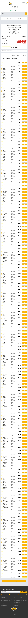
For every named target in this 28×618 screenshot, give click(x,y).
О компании (16, 603)
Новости (2, 602)
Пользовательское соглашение (20, 600)
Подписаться (24, 591)
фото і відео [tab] (22, 45)
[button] (2, 62)
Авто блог (3, 603)
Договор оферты (17, 602)
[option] (14, 29)
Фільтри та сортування (7, 50)
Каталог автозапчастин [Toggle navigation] (14, 18)
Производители (4, 605)
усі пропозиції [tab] (7, 45)
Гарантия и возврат (18, 599)
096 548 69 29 (14, 6)
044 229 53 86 (14, 7)
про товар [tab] (15, 45)
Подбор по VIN (18, 10)
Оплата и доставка (18, 597)
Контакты (16, 605)
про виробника (14, 47)
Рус (22, 2)
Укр (24, 2)
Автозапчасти (3, 597)
